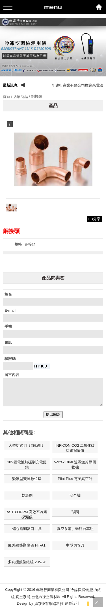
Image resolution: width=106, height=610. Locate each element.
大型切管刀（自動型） (26, 445)
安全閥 (75, 495)
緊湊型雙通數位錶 (27, 479)
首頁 (6, 96)
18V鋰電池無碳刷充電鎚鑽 (27, 464)
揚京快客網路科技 (49, 604)
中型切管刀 (75, 545)
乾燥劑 (27, 495)
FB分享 (94, 219)
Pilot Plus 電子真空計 (75, 479)
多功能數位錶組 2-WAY (27, 562)
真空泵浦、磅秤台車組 (75, 529)
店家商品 (20, 96)
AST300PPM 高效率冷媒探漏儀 (27, 514)
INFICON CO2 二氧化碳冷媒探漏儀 (75, 448)
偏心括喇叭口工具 (27, 529)
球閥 (75, 512)
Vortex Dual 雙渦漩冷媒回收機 (75, 464)
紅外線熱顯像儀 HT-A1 (26, 545)
